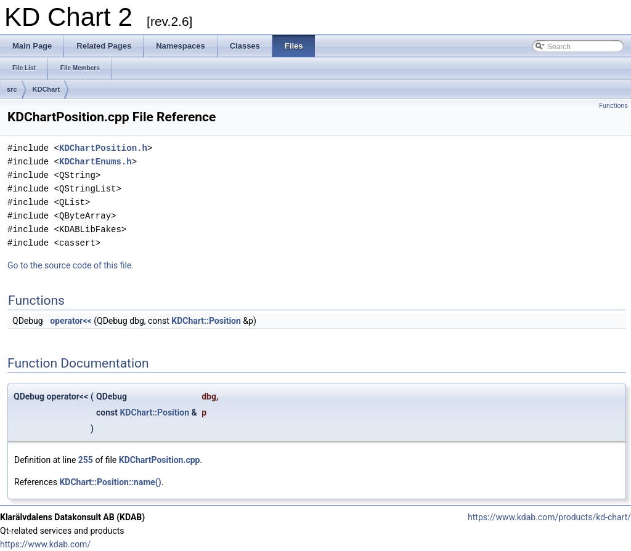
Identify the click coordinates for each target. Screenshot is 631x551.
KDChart (46, 89)
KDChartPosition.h (103, 148)
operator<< (71, 321)
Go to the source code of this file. (70, 265)
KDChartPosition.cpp (159, 460)
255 (85, 460)
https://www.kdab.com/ (45, 544)
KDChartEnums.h (95, 161)
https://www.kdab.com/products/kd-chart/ (549, 517)
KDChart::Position (206, 321)
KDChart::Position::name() (110, 482)
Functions (613, 106)
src (12, 89)
